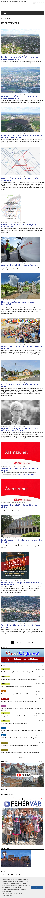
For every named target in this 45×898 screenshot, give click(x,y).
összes (40, 761)
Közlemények (8, 27)
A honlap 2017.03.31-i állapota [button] (11, 875)
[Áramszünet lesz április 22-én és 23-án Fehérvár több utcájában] (22, 453)
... (25, 642)
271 (29, 642)
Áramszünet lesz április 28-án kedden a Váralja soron (20, 265)
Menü (5, 13)
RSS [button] (2, 871)
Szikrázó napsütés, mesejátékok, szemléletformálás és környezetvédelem (19, 679)
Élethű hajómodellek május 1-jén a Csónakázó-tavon (14, 723)
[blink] (43, 2)
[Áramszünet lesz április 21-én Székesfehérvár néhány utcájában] (22, 490)
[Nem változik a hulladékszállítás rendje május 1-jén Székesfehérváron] (22, 207)
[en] (35, 2)
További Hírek (22, 757)
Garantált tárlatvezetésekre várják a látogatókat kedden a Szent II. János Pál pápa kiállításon (21, 709)
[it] (41, 2)
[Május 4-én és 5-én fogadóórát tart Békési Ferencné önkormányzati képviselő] (22, 80)
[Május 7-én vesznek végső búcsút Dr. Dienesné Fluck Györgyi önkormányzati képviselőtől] (22, 412)
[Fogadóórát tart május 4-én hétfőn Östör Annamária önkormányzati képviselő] (22, 41)
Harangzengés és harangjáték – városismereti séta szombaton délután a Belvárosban (21, 716)
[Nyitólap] (1, 18)
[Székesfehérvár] (17, 7)
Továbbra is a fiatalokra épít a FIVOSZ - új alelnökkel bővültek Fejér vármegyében (20, 694)
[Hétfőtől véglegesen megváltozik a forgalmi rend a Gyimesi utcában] (22, 370)
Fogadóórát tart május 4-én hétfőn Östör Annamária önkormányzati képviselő (20, 745)
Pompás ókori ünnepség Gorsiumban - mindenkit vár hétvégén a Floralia (18, 672)
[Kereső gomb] (42, 13)
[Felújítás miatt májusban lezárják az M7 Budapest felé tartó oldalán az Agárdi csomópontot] (22, 119)
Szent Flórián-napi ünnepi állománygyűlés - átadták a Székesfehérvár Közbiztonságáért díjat (22, 731)
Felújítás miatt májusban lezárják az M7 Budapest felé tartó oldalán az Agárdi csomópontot (22, 136)
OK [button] (37, 887)
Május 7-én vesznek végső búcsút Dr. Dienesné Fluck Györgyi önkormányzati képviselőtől (19, 429)
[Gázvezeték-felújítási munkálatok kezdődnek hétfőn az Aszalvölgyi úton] (22, 161)
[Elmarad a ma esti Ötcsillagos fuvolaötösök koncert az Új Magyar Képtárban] (22, 565)
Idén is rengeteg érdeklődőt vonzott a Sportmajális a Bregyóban (16, 686)
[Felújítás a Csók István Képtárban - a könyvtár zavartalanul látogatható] (22, 526)
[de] (39, 2)
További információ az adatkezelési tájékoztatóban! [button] (13, 894)
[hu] (34, 2)
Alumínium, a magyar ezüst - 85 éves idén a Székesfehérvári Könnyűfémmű (19, 701)
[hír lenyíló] (42, 666)
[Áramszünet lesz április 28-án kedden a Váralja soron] (22, 249)
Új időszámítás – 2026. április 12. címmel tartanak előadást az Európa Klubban (20, 738)
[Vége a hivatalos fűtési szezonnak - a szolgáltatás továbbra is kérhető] (22, 609)
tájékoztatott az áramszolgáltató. (25, 474)
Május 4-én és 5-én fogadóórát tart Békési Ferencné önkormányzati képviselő (20, 752)
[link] (22, 656)
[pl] (37, 2)
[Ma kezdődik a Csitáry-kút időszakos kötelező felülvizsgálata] (22, 286)
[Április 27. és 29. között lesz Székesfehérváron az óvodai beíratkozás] (22, 330)
